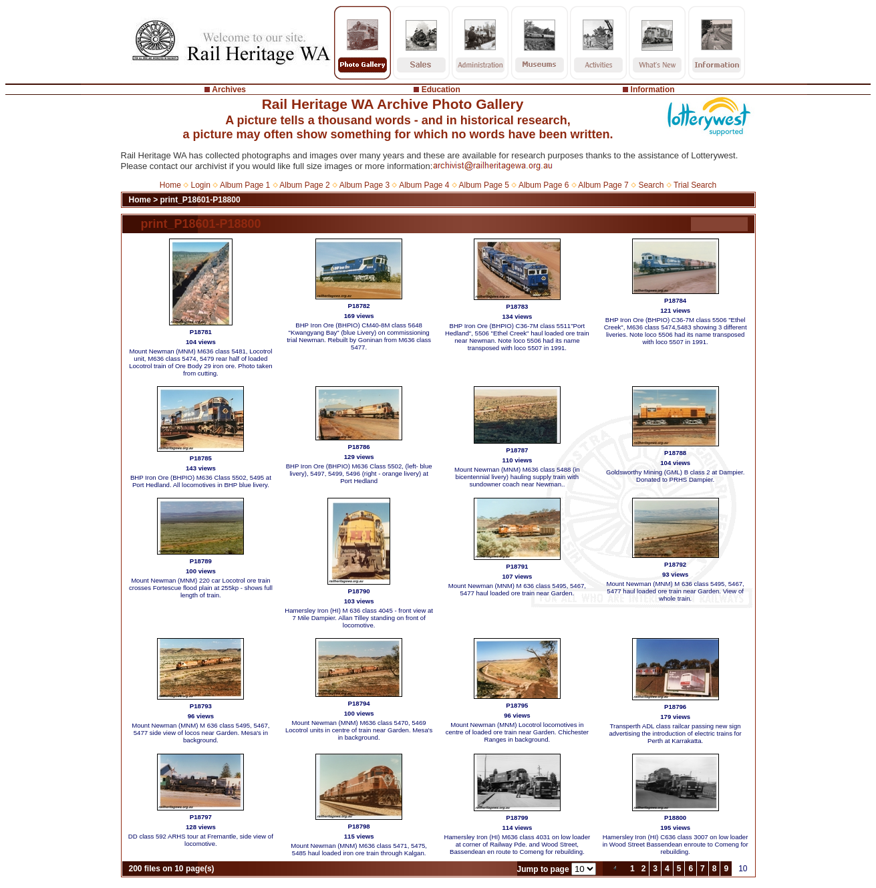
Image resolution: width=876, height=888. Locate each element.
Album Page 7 (603, 185)
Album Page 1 (245, 185)
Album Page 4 (424, 185)
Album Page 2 (304, 185)
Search (651, 185)
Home (170, 185)
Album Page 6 (544, 185)
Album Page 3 (364, 185)
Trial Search (695, 185)
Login (200, 185)
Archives (229, 89)
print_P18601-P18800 (200, 199)
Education (441, 89)
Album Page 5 (484, 185)
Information (653, 89)
